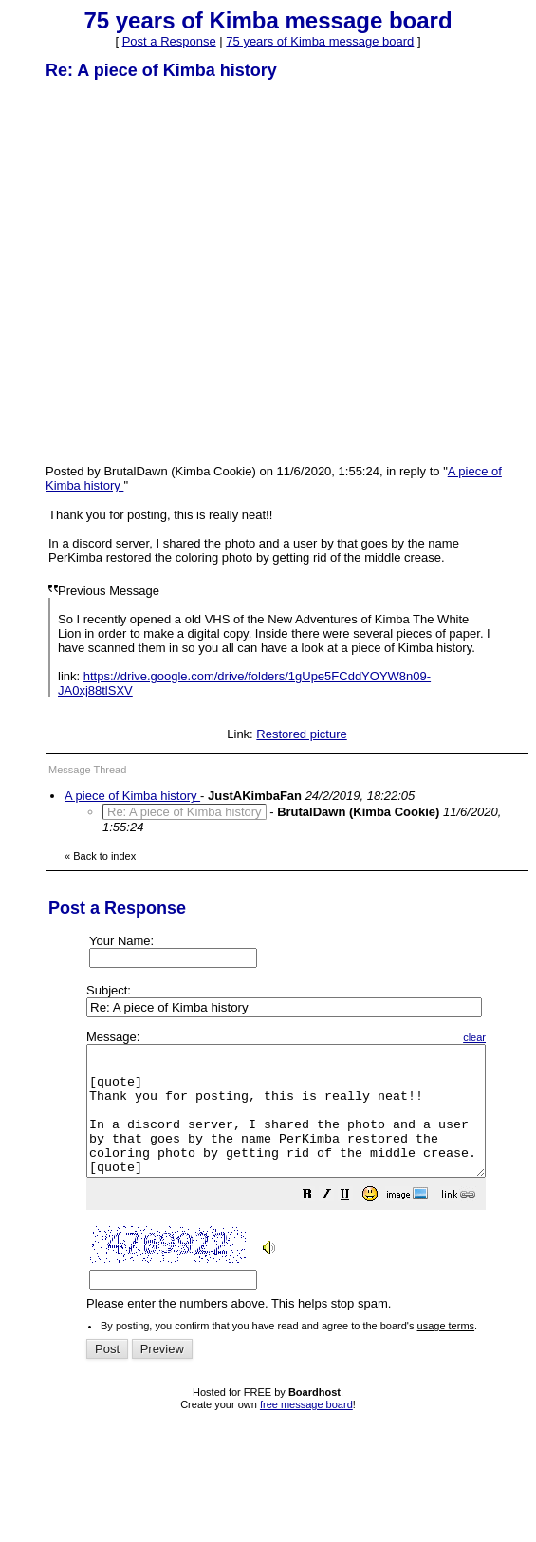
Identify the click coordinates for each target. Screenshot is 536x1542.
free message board (306, 1430)
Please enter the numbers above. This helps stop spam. (309, 1183)
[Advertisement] (178, 271)
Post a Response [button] (169, 41)
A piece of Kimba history (132, 796)
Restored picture (301, 734)
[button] (354, 1223)
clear (521, 1037)
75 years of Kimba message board (320, 41)
